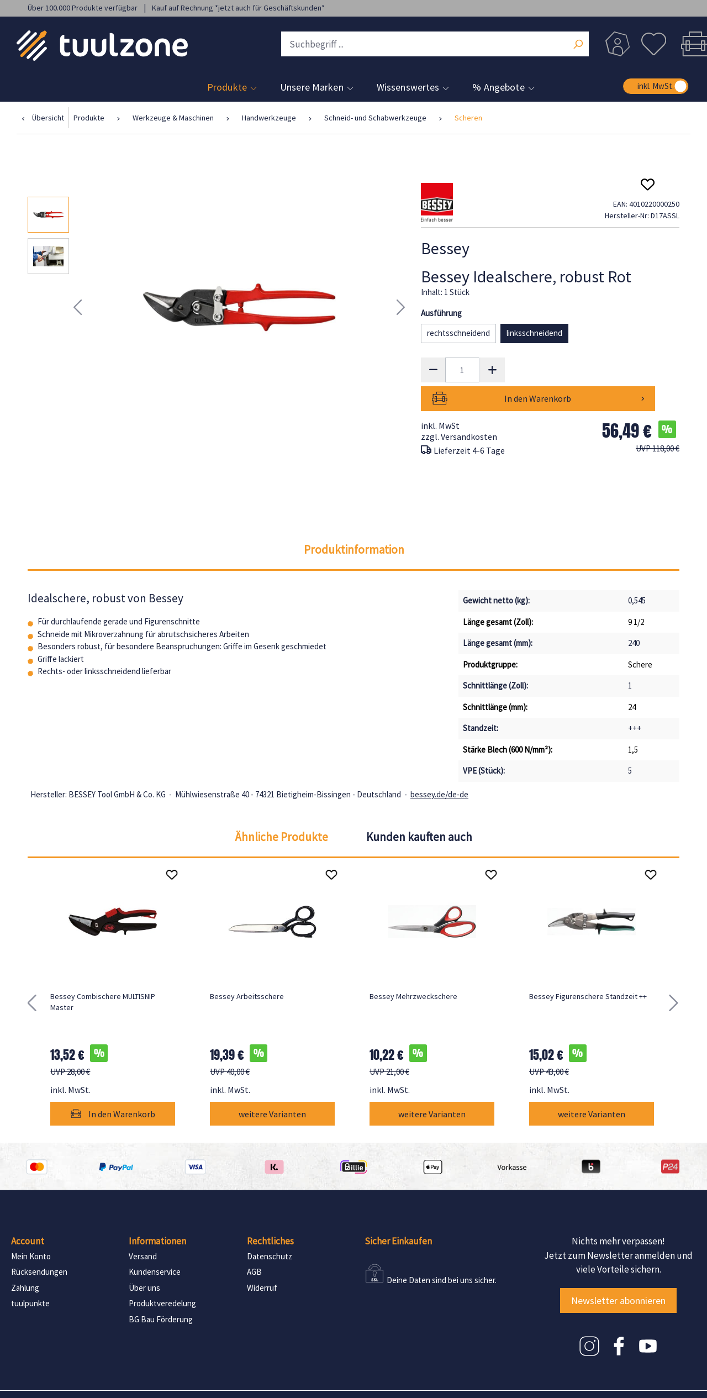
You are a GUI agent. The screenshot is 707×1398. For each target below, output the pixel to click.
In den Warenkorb (595, 369)
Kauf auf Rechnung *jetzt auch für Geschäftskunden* (238, 8)
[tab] (354, 521)
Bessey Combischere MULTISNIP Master (102, 973)
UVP (657, 419)
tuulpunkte (30, 1275)
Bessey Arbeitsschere (247, 968)
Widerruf (262, 1259)
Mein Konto (31, 1227)
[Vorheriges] (77, 307)
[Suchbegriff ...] (435, 43)
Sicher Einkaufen (398, 1213)
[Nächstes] (401, 307)
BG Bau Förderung (161, 1290)
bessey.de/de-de (439, 765)
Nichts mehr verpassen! (618, 1213)
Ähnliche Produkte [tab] (281, 808)
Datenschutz (269, 1227)
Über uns (144, 1259)
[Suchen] (578, 45)
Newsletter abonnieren (618, 1271)
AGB (254, 1243)
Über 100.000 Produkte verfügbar (83, 8)
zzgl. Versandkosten (459, 407)
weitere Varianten (272, 1085)
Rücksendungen (39, 1243)
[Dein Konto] (617, 44)
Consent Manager (252, 1380)
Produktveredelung (162, 1275)
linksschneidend (534, 333)
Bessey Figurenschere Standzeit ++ (588, 968)
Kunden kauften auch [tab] (419, 808)
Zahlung (25, 1259)
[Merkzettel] (653, 44)
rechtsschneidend (458, 333)
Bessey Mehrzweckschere (413, 968)
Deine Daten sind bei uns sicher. (442, 1251)
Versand (143, 1227)
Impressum (59, 1380)
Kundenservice (155, 1243)
